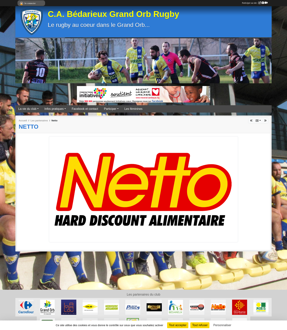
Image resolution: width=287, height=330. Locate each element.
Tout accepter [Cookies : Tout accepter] (178, 325)
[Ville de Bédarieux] (175, 307)
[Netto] (218, 307)
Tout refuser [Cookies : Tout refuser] (200, 325)
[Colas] (90, 307)
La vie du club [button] (27, 108)
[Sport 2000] (197, 307)
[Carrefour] (26, 307)
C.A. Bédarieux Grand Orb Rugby (113, 14)
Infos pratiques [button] (54, 108)
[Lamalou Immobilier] (69, 307)
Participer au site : (255, 3)
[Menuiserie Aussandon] (111, 307)
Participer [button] (110, 108)
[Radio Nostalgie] (154, 307)
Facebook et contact (85, 108)
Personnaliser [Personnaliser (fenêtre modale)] (222, 325)
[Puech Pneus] (133, 307)
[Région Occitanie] (239, 307)
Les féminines (133, 108)
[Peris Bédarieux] (261, 307)
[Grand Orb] (47, 307)
